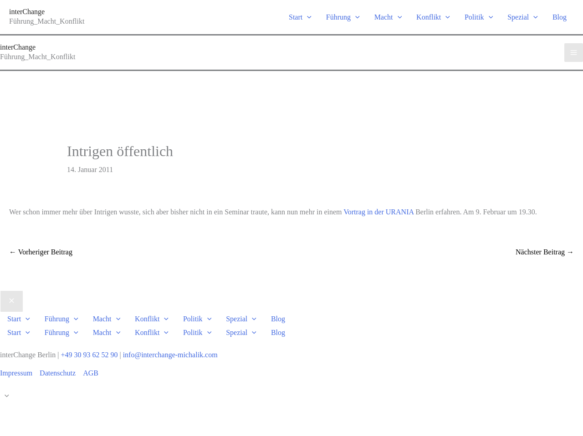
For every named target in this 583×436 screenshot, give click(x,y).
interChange (27, 11)
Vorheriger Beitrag (40, 252)
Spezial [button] (522, 17)
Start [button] (300, 17)
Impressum (16, 373)
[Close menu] (11, 301)
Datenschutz (58, 373)
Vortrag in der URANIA (379, 212)
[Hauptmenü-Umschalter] (573, 52)
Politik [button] (479, 17)
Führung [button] (343, 17)
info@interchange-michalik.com (170, 355)
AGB (90, 373)
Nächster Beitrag (545, 252)
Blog (559, 17)
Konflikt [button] (433, 17)
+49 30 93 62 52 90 (89, 355)
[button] (307, 17)
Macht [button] (388, 17)
